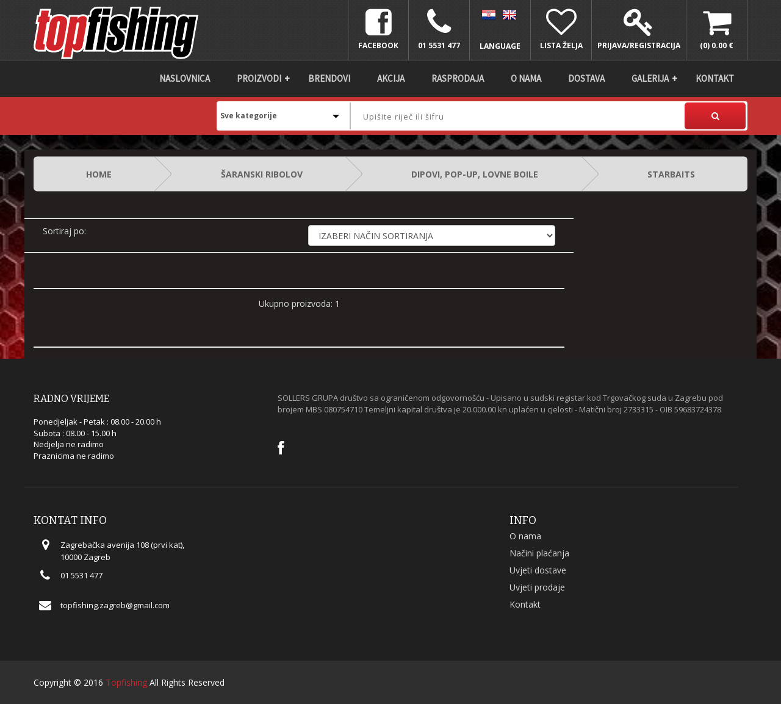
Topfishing (126, 682)
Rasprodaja (457, 78)
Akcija (391, 78)
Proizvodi (259, 78)
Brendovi (329, 78)
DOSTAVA (586, 78)
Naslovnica (184, 78)
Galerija (650, 78)
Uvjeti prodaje (537, 587)
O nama (526, 78)
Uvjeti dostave (537, 570)
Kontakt (715, 78)
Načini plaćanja (539, 553)
